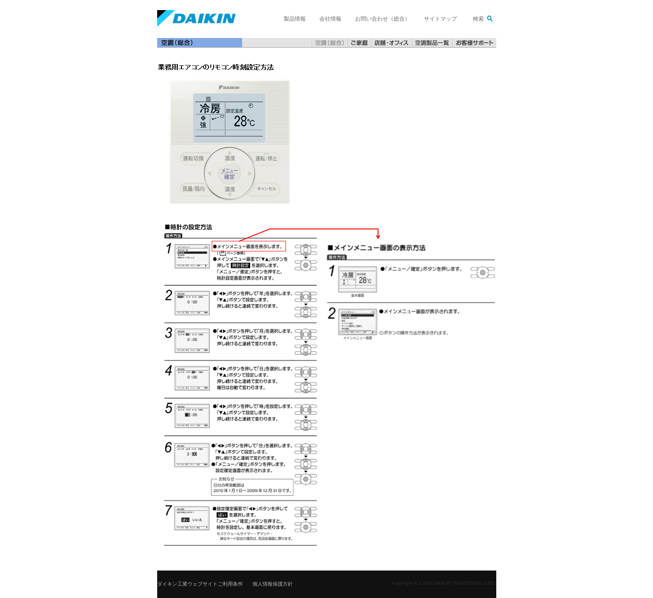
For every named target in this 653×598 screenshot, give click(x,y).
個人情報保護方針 (272, 584)
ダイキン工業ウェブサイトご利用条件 (200, 584)
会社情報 (330, 19)
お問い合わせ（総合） (382, 19)
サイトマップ (440, 19)
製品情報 (295, 19)
